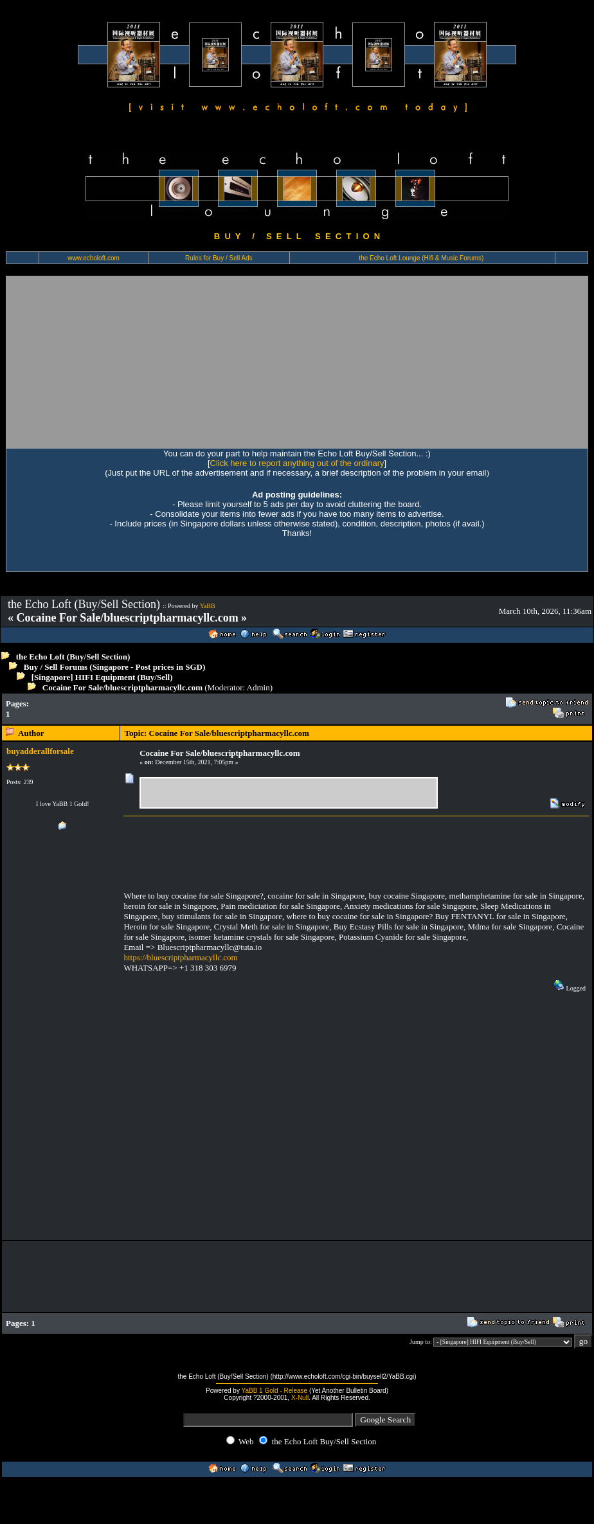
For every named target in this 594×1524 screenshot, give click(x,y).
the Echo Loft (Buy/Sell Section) (73, 656)
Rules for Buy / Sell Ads (219, 258)
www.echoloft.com (94, 258)
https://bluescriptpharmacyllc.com (180, 957)
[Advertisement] (152, 362)
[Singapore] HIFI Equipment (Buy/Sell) (102, 677)
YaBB (207, 605)
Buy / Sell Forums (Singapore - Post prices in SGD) (115, 667)
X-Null (300, 1397)
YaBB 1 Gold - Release (275, 1390)
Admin (258, 687)
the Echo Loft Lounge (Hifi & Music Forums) (421, 258)
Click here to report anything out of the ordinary (297, 463)
